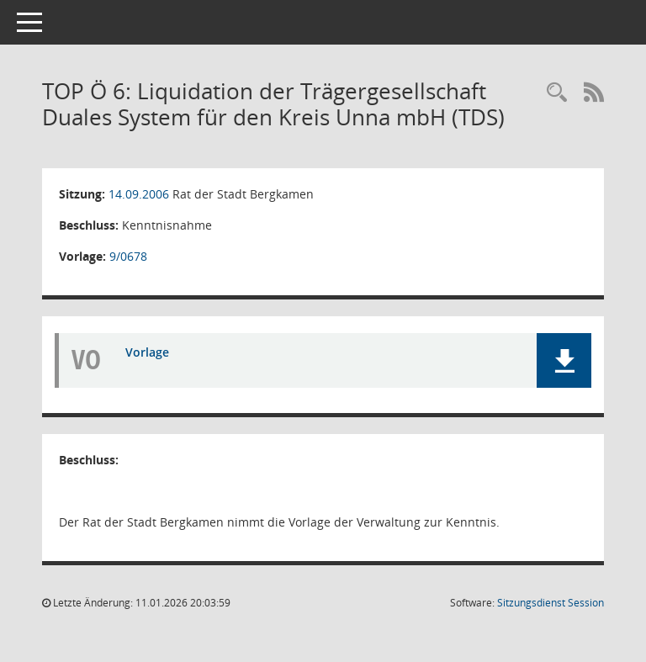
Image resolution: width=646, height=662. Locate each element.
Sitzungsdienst (550, 603)
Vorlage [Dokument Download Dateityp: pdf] (147, 352)
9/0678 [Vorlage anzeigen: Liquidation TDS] (128, 256)
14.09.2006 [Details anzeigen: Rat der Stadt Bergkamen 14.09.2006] (139, 194)
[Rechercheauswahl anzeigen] (556, 93)
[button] (564, 360)
